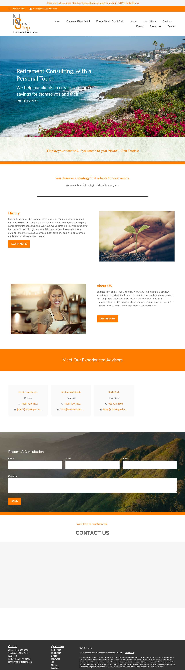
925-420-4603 (115, 404)
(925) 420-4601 (17, 9)
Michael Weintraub (71, 392)
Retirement (56, 650)
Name (11, 458)
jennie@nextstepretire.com (43, 9)
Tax (52, 662)
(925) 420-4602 (30, 404)
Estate (54, 656)
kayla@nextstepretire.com (115, 409)
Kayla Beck (113, 392)
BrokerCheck (129, 653)
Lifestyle (54, 668)
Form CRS (88, 648)
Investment (56, 653)
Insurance (55, 659)
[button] (56, 21)
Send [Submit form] (14, 501)
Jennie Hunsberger (28, 392)
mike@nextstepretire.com (72, 409)
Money (54, 665)
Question (13, 476)
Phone (126, 458)
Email (68, 458)
